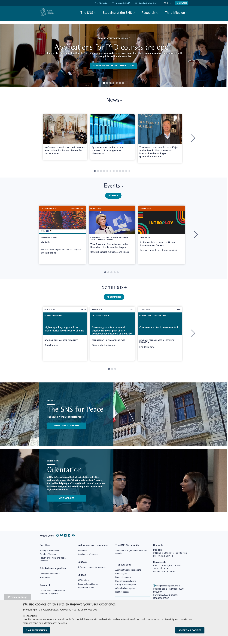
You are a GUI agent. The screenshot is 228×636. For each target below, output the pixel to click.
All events (113, 198)
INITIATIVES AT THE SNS (66, 430)
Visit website (66, 503)
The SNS (86, 13)
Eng (168, 3)
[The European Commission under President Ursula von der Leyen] (112, 234)
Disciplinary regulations (126, 582)
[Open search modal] (181, 3)
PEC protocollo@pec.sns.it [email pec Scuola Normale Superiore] (167, 585)
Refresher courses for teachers (93, 567)
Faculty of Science (49, 554)
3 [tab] (110, 83)
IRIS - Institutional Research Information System (53, 593)
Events (113, 188)
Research (148, 13)
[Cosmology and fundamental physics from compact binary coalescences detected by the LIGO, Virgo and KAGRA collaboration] (112, 337)
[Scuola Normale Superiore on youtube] (73, 535)
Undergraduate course (51, 574)
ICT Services (83, 581)
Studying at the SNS (117, 13)
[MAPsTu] (62, 235)
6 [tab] (119, 83)
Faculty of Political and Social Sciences (54, 560)
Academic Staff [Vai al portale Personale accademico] (125, 3)
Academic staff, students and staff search (132, 552)
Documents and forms (88, 585)
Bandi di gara (121, 574)
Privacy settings (17, 597)
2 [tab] (107, 83)
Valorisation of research (89, 554)
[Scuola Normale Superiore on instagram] (57, 535)
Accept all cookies (190, 630)
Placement (83, 550)
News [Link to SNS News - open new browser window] (114, 101)
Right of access (122, 593)
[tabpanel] (113, 55)
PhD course (45, 578)
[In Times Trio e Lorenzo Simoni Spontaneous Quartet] (161, 233)
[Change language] (171, 3)
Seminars (114, 291)
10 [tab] (123, 172)
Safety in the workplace (126, 586)
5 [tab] (116, 83)
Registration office (86, 589)
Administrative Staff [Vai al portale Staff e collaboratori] (150, 3)
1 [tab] (104, 83)
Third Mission (175, 13)
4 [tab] (113, 83)
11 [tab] (126, 172)
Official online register (125, 590)
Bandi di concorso (124, 578)
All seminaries (114, 301)
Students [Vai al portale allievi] (105, 3)
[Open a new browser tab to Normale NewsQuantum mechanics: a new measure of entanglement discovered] (112, 138)
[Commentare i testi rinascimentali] (160, 338)
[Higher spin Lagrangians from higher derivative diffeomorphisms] (65, 337)
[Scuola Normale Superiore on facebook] (69, 535)
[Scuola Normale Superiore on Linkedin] (65, 535)
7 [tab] (123, 83)
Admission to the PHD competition (113, 65)
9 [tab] (120, 172)
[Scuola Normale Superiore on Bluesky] (61, 535)
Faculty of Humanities (50, 550)
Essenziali (31, 615)
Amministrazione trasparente (129, 570)
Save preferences (36, 630)
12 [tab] (129, 172)
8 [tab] (116, 172)
